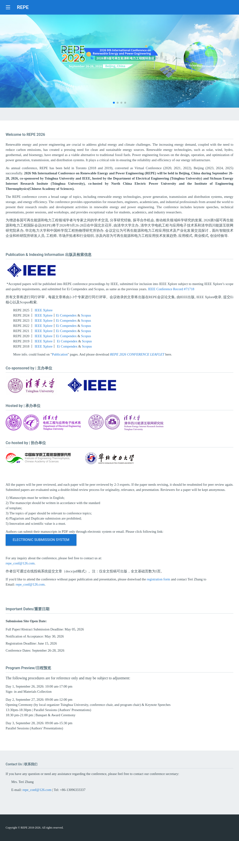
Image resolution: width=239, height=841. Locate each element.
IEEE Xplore (43, 310)
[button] (114, 103)
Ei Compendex (66, 315)
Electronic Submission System (41, 540)
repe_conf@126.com (20, 563)
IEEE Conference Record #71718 (171, 289)
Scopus (86, 315)
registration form (158, 579)
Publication (60, 354)
